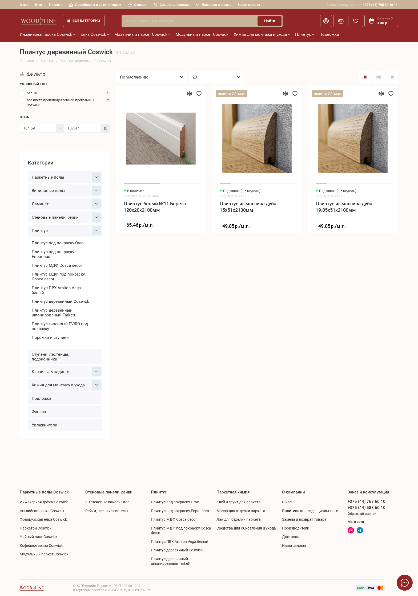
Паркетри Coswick (35, 528)
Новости (55, 5)
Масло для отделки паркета (240, 511)
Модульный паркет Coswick (202, 34)
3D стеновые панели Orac (107, 502)
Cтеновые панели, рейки (66, 217)
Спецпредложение (172, 5)
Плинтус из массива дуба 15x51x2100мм (248, 207)
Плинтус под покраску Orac (57, 243)
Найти (269, 21)
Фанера (39, 411)
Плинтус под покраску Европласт (53, 254)
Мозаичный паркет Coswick (142, 34)
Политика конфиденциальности (310, 511)
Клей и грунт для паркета (238, 502)
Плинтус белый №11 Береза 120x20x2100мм (155, 207)
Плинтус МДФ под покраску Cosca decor (58, 276)
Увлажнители (44, 425)
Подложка (329, 34)
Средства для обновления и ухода (246, 528)
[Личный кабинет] (326, 21)
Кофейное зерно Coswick (41, 545)
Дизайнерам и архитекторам (95, 5)
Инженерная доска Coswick (47, 34)
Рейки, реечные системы (106, 511)
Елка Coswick (95, 34)
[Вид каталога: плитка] (365, 77)
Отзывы (137, 5)
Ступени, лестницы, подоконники (50, 357)
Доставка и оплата (213, 5)
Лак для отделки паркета (238, 519)
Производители (295, 528)
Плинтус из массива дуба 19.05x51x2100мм (344, 207)
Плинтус (304, 34)
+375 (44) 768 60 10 (361, 5)
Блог (38, 5)
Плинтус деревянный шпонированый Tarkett (53, 312)
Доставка (290, 537)
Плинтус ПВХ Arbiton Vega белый (56, 290)
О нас (24, 5)
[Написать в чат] (405, 583)
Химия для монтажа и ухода (262, 34)
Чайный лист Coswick (38, 537)
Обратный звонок (362, 514)
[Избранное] (355, 21)
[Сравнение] (340, 21)
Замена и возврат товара (304, 519)
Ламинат (66, 204)
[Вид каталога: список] (378, 77)
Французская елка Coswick (43, 519)
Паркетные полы (66, 177)
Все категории (83, 21)
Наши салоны (249, 5)
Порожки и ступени (50, 337)
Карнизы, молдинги (66, 371)
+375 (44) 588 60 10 (366, 507)
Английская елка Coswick (42, 511)
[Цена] (38, 128)
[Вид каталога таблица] (392, 77)
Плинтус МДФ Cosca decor (57, 265)
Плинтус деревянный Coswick (60, 301)
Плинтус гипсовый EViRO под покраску (60, 326)
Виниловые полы (66, 190)
